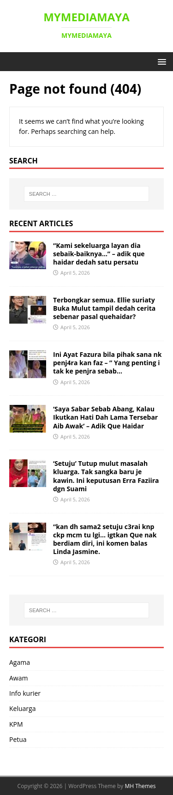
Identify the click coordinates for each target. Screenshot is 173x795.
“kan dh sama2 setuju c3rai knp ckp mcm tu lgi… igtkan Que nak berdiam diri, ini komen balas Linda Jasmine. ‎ (105, 539)
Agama (19, 662)
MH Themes (140, 786)
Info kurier (25, 693)
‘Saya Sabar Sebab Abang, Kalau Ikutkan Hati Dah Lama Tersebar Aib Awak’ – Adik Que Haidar (105, 417)
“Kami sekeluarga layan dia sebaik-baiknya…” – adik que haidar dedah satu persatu (99, 253)
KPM (16, 724)
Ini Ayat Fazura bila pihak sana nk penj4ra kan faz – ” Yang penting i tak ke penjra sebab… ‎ (107, 362)
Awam (18, 678)
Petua (18, 739)
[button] (160, 61)
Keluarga (22, 708)
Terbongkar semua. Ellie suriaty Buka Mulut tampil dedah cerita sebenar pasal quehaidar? (104, 308)
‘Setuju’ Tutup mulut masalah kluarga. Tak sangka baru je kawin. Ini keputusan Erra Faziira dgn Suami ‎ (106, 476)
